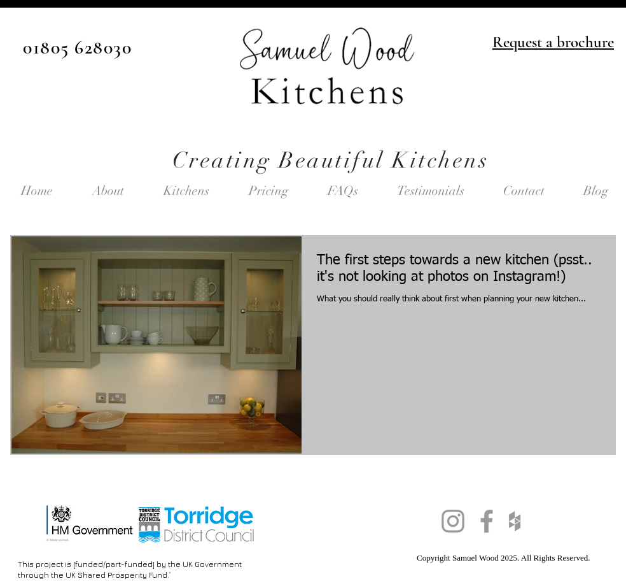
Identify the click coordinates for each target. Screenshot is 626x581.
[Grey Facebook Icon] (486, 521)
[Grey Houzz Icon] (514, 521)
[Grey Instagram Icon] (453, 521)
